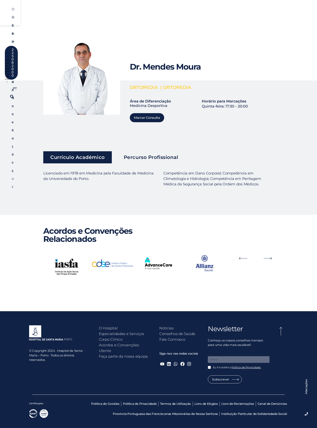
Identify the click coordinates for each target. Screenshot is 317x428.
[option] (66, 266)
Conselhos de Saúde (177, 334)
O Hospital (77, 13)
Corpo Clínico (147, 13)
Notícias (166, 328)
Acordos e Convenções (182, 13)
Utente (211, 13)
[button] (306, 12)
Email (212, 353)
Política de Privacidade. (246, 367)
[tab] (77, 157)
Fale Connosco (172, 339)
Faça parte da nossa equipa (123, 356)
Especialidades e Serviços (111, 13)
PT (270, 13)
